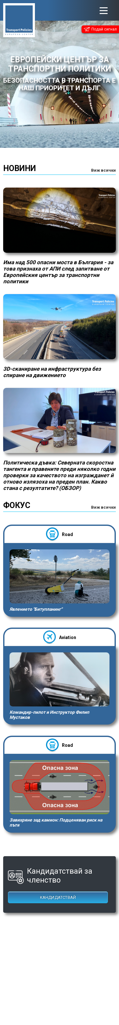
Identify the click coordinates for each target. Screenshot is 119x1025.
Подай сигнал (100, 29)
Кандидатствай (58, 897)
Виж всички (103, 170)
